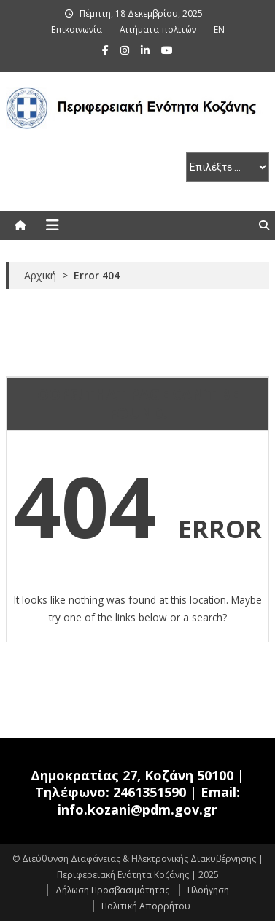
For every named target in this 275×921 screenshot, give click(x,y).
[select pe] (227, 167)
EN (219, 29)
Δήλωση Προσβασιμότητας (112, 890)
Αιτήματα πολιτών (158, 29)
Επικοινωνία (76, 29)
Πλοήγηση (208, 890)
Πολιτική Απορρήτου (145, 906)
